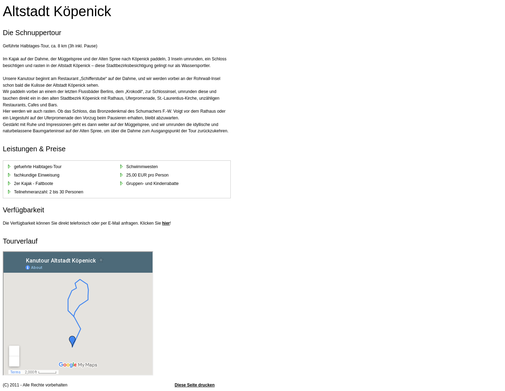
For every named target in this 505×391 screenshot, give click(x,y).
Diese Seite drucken (195, 385)
